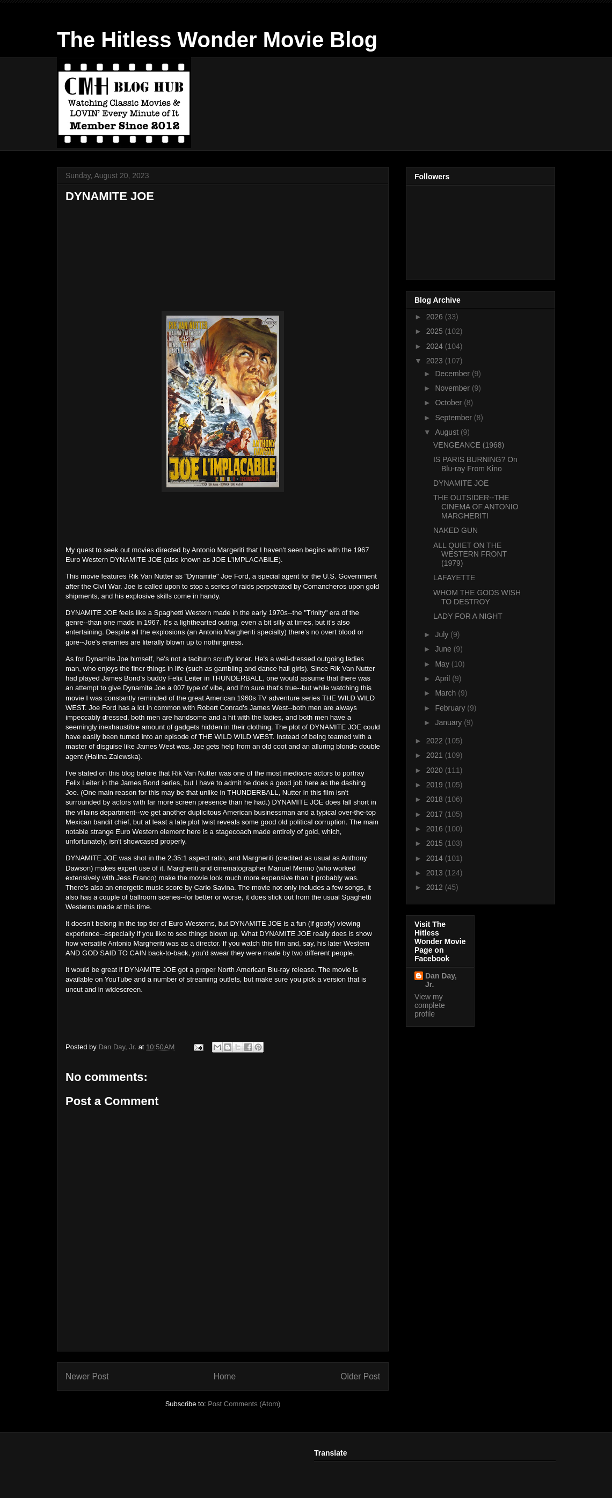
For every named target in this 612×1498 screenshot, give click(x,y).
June (444, 649)
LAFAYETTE (454, 577)
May (443, 664)
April (443, 678)
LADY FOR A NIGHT (467, 616)
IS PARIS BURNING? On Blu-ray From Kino (475, 464)
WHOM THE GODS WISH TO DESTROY (477, 597)
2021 (435, 755)
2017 (435, 814)
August (447, 432)
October (449, 402)
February (451, 708)
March (446, 693)
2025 (435, 331)
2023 (435, 360)
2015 (435, 843)
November (453, 388)
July (442, 634)
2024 (435, 346)
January (449, 722)
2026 (435, 316)
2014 (435, 858)
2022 (435, 740)
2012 (435, 887)
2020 (435, 770)
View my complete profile (429, 1005)
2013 (435, 872)
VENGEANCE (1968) (468, 445)
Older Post (360, 1376)
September (454, 417)
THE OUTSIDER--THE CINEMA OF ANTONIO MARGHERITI (476, 506)
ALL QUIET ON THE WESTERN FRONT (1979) (470, 554)
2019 (435, 784)
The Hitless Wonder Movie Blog (217, 40)
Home (225, 1376)
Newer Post (87, 1376)
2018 (435, 799)
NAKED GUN (455, 530)
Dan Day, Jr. (441, 980)
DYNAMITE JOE (461, 483)
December (453, 373)
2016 (435, 828)
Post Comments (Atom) (244, 1404)
